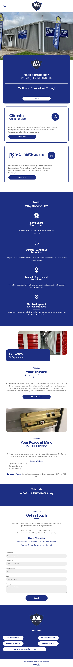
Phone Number (11, 568)
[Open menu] (68, 5)
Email (7, 576)
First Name (9, 553)
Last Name (9, 560)
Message (9, 584)
